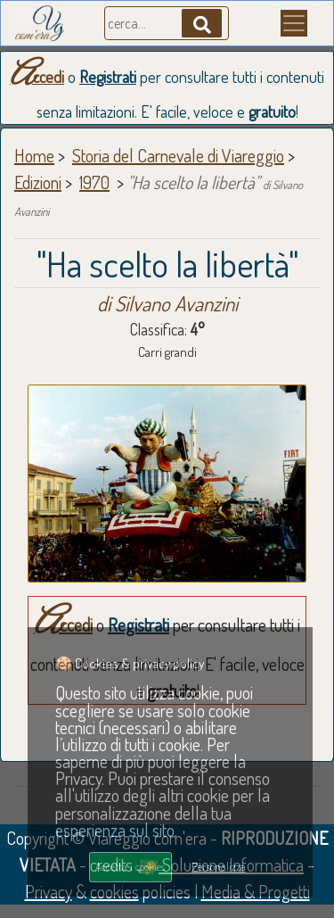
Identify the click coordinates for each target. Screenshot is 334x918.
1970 (94, 182)
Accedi (37, 77)
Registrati (107, 77)
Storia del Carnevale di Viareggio (178, 155)
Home (34, 155)
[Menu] (294, 23)
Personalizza (218, 866)
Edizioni (37, 182)
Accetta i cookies (130, 866)
